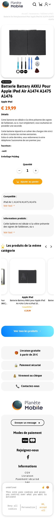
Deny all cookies (12, 507)
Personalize (28, 507)
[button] (27, 181)
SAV (27, 482)
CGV (27, 473)
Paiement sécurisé (27, 479)
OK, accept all (43, 507)
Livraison (27, 476)
